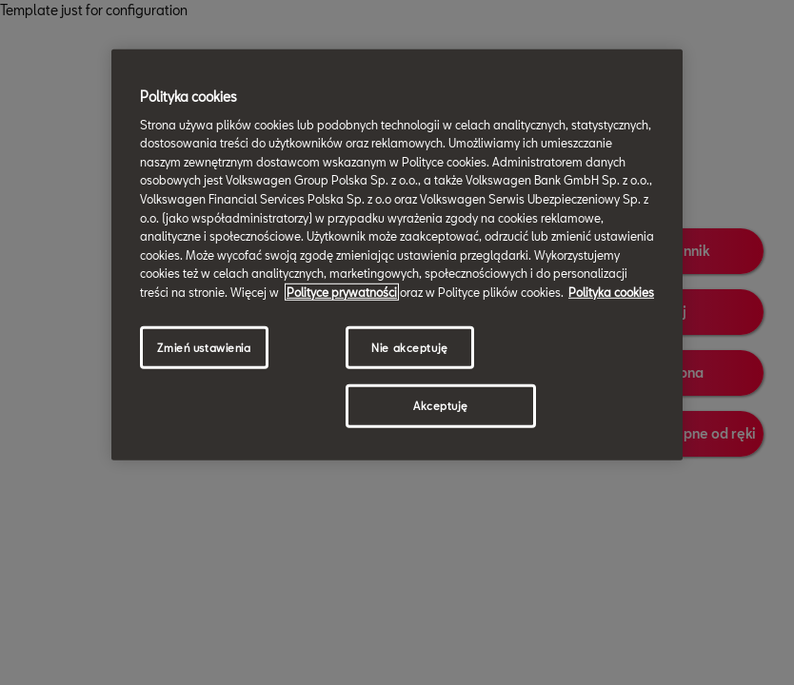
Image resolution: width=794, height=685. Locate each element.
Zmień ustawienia (203, 347)
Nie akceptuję (409, 347)
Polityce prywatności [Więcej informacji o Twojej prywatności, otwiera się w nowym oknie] (342, 292)
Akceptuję (440, 406)
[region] (397, 254)
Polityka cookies (611, 292)
